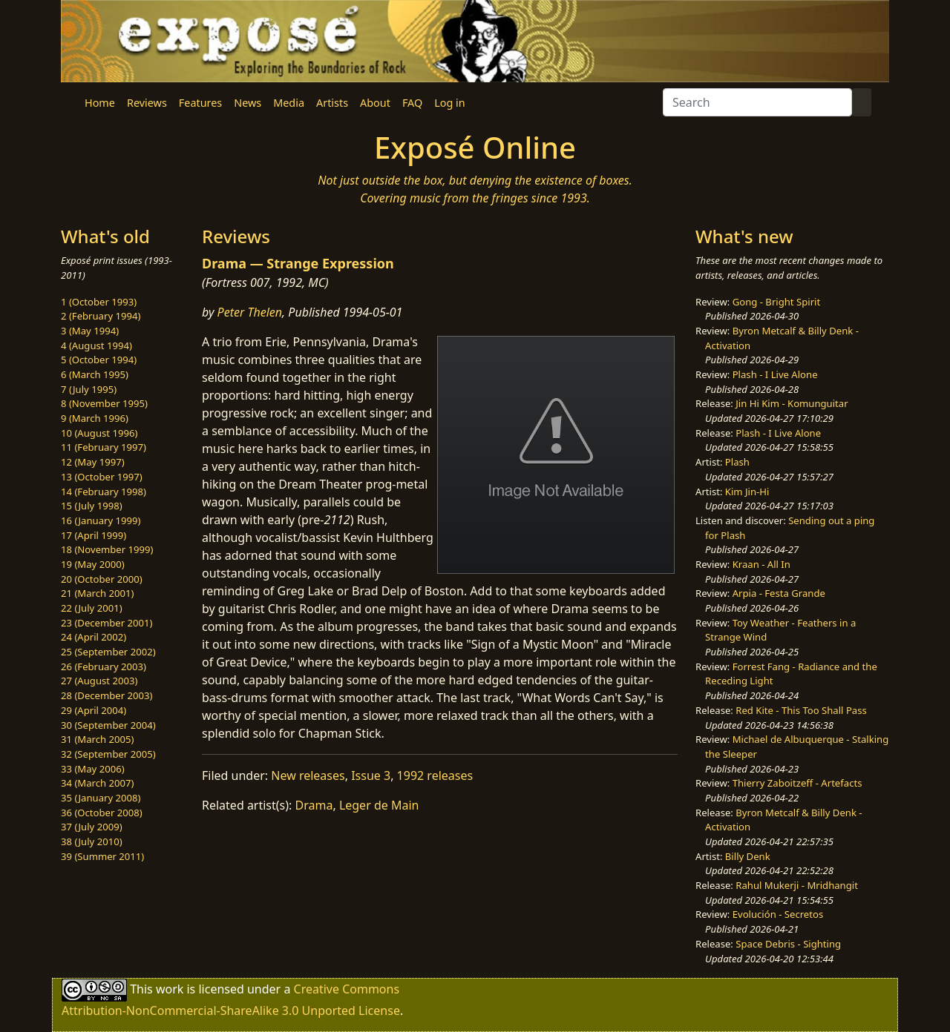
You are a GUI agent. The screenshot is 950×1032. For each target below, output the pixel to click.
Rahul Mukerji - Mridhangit (797, 885)
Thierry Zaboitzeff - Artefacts (797, 783)
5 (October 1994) (99, 359)
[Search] (757, 102)
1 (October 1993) (99, 301)
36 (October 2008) (101, 812)
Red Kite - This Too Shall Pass (801, 710)
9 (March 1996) (94, 418)
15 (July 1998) (91, 505)
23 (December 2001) (106, 622)
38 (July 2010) (91, 841)
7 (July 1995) (89, 389)
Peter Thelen (250, 312)
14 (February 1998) (103, 491)
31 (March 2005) (97, 739)
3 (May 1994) (90, 330)
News (247, 103)
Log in (449, 103)
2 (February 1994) (100, 315)
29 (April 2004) (93, 710)
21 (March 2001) (97, 593)
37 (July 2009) (91, 826)
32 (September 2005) (108, 754)
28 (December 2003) (106, 695)
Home (100, 103)
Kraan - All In (761, 564)
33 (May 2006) (93, 768)
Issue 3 (370, 775)
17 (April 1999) (93, 535)
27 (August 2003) (99, 680)
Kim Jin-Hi (747, 491)
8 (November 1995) (104, 403)
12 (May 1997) (93, 462)
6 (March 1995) (94, 374)
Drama (314, 805)
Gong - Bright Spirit (776, 301)
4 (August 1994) (96, 345)
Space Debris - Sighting (788, 943)
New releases (307, 775)
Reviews (147, 103)
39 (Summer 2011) (102, 856)
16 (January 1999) (100, 520)
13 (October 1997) (101, 476)
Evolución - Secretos (778, 914)
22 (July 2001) (91, 608)
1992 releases (435, 775)
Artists (332, 103)
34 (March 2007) (97, 783)
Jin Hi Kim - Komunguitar (792, 403)
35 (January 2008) (100, 797)
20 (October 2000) (101, 579)
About (375, 103)
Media (288, 103)
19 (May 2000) (93, 564)
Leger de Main (379, 805)
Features (200, 103)
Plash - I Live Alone (775, 374)
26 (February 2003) (103, 666)
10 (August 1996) (99, 433)
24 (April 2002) (93, 637)
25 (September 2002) (108, 651)
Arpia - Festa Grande (779, 593)
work (169, 989)
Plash (737, 462)
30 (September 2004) (108, 725)
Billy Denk (747, 856)
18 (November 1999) (107, 549)
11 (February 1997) (103, 447)
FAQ (412, 103)
